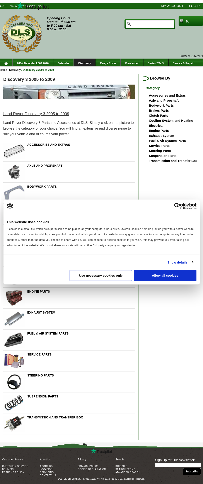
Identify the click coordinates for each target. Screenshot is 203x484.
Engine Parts (38, 291)
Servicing (47, 472)
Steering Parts (40, 375)
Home (3, 69)
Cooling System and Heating (171, 120)
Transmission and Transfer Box (55, 417)
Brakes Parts (159, 110)
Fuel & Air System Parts (48, 333)
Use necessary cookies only (101, 275)
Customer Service (15, 466)
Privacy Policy (88, 466)
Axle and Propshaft (44, 165)
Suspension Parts (42, 396)
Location (46, 469)
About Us (46, 466)
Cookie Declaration (92, 469)
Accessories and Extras (48, 144)
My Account (172, 6)
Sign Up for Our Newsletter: (175, 460)
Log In (195, 6)
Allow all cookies (165, 275)
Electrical (156, 125)
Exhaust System (41, 312)
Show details (177, 262)
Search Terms (125, 469)
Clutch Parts (158, 115)
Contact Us (48, 475)
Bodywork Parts (42, 186)
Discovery (15, 69)
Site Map (121, 466)
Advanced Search (127, 472)
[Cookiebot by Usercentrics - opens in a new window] (177, 206)
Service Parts (39, 354)
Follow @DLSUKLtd (191, 55)
